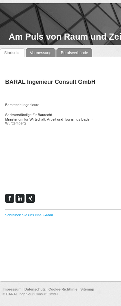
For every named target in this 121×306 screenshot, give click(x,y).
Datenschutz (35, 289)
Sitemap (87, 289)
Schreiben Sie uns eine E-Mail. (29, 215)
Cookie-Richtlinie (62, 289)
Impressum (12, 289)
